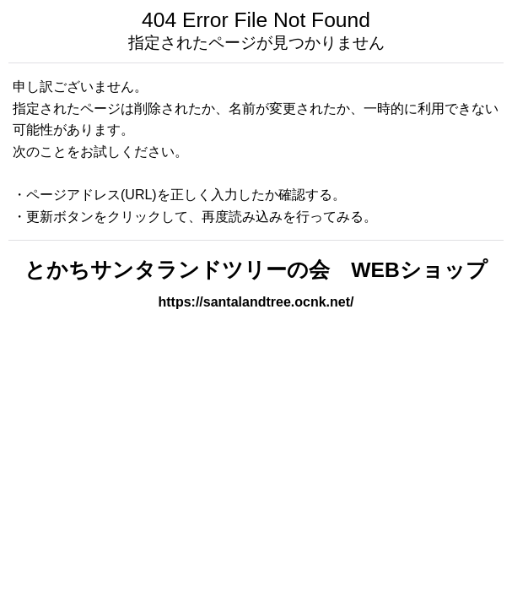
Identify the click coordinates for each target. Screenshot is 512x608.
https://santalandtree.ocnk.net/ (255, 302)
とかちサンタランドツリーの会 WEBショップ (255, 269)
